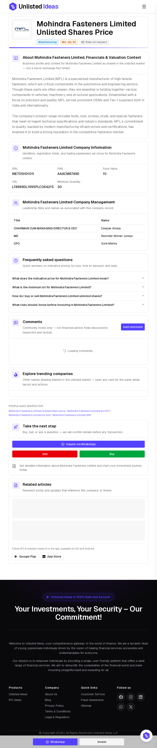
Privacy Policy (54, 705)
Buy (112, 454)
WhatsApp (55, 742)
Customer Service (93, 694)
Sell (45, 454)
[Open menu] (144, 6)
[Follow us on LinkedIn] (141, 697)
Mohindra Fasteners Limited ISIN (72, 415)
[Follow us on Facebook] (121, 697)
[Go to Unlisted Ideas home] (33, 6)
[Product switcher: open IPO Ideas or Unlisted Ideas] (146, 735)
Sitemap (86, 705)
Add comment (133, 327)
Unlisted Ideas (18, 694)
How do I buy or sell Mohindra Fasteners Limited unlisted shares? (78, 296)
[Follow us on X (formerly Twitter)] (131, 707)
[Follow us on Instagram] (131, 697)
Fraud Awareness (92, 700)
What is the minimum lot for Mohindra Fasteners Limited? (78, 287)
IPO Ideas (15, 700)
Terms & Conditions (58, 711)
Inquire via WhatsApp (78, 444)
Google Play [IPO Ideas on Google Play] (25, 556)
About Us (51, 694)
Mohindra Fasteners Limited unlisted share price (37, 411)
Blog (48, 700)
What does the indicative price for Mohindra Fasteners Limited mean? (78, 278)
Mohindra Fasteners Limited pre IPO (88, 411)
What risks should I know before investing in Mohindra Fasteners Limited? (78, 305)
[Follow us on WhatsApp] (121, 707)
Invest (102, 742)
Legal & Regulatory (57, 717)
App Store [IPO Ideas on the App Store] (51, 556)
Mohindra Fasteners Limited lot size (29, 415)
